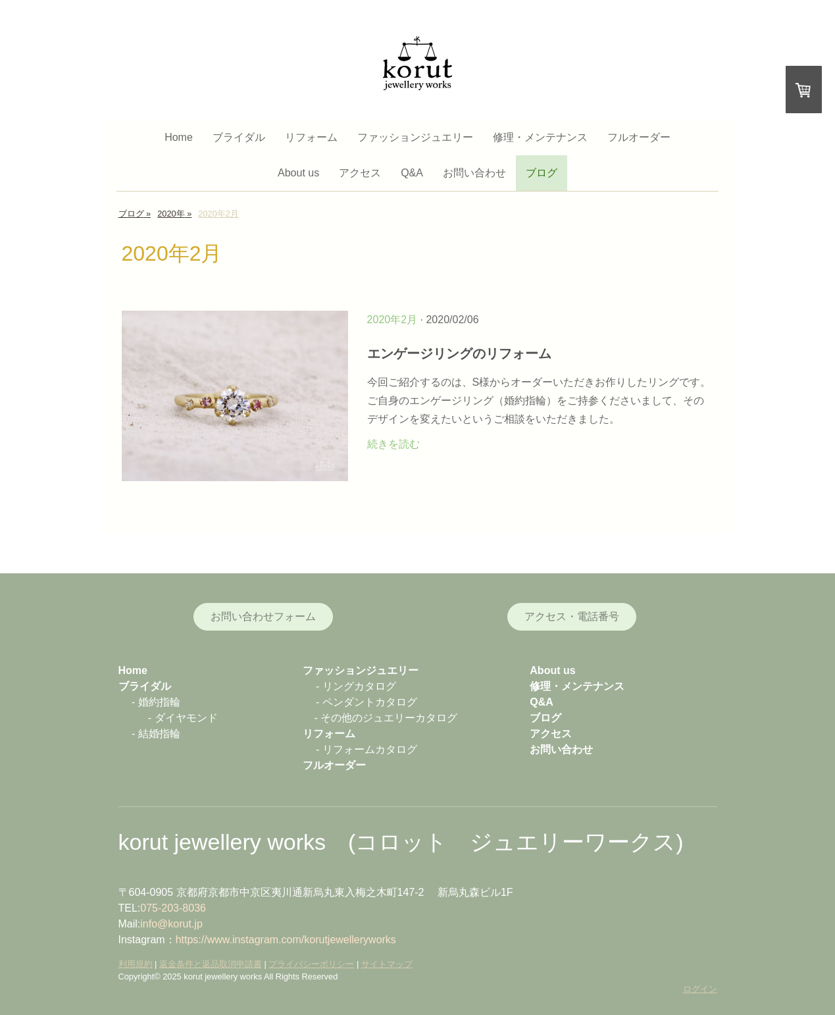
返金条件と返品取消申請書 (210, 964)
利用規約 (135, 964)
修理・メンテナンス (540, 137)
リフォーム (311, 137)
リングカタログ (359, 686)
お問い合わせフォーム (263, 616)
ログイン (700, 989)
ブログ (541, 172)
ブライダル (239, 137)
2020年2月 (392, 319)
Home (178, 137)
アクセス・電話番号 (571, 616)
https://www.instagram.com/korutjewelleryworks (286, 939)
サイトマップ (387, 964)
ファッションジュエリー (415, 137)
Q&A (412, 172)
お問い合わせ (474, 172)
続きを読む (393, 444)
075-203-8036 (173, 908)
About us (298, 172)
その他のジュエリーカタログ (388, 717)
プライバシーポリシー (311, 964)
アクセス (360, 172)
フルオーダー (639, 137)
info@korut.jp (171, 923)
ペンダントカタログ (369, 702)
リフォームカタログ (369, 749)
